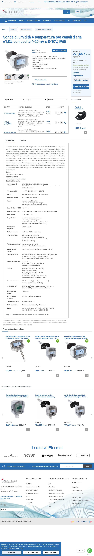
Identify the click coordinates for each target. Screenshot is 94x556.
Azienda (30, 2)
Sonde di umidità (26, 29)
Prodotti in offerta (77, 490)
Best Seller (75, 487)
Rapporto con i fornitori (32, 493)
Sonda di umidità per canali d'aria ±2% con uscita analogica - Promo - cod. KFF (47, 337)
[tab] (10, 141)
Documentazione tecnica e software (46, 84)
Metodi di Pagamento (78, 497)
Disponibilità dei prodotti (56, 496)
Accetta (11, 552)
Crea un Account (87, 6)
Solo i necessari (32, 552)
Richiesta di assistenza (55, 490)
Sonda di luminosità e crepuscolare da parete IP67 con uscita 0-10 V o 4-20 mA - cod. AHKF (17, 396)
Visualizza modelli (59, 50)
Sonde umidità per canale (43, 29)
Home (3, 29)
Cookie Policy (29, 503)
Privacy (28, 496)
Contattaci (52, 487)
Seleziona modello (41, 80)
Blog (50, 506)
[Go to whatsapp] (89, 550)
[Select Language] (12, 509)
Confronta (77, 93)
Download (22, 140)
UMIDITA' (13, 29)
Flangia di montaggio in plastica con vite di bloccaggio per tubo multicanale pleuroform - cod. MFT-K (81, 108)
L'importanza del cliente (32, 487)
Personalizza (50, 552)
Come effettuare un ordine (56, 493)
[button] (8, 60)
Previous (2, 358)
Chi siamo (28, 483)
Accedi (80, 6)
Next (91, 358)
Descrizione (10, 140)
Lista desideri (77, 91)
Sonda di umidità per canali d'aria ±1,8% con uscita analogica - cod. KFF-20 (76, 337)
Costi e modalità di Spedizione (81, 500)
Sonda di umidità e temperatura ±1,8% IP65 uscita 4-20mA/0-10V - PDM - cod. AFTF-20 (18, 337)
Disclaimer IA (29, 499)
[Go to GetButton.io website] (90, 554)
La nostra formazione (32, 490)
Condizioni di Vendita (78, 494)
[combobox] (43, 12)
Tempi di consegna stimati (56, 499)
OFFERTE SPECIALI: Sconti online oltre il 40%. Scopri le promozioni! (66, 2)
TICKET (77, 11)
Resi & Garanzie (76, 503)
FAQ (38, 2)
